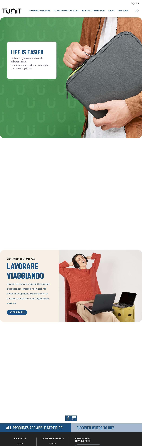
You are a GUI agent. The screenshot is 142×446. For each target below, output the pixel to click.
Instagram (74, 418)
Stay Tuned (123, 10)
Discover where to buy (95, 427)
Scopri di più (17, 312)
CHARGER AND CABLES (39, 10)
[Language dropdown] (135, 3)
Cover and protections (66, 10)
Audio (111, 10)
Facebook (68, 418)
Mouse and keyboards (93, 10)
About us (52, 443)
